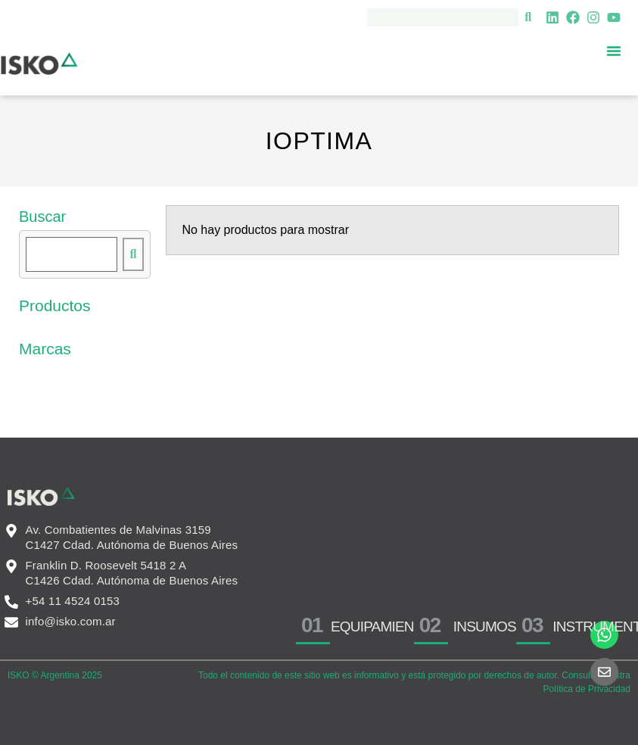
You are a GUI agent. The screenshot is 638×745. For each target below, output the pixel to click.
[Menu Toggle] (613, 50)
